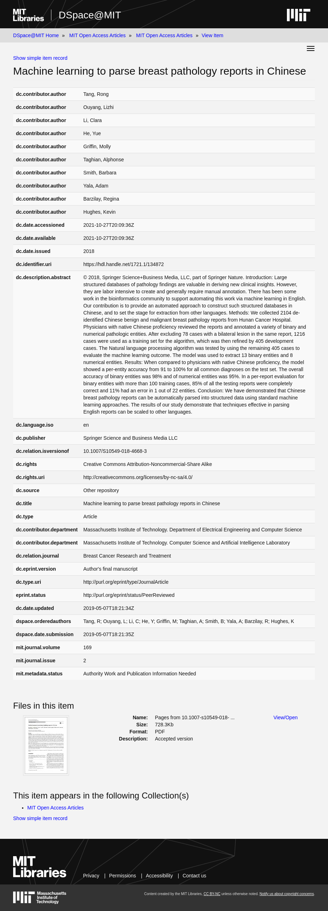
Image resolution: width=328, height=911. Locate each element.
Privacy (91, 875)
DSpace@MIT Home (36, 35)
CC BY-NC (212, 894)
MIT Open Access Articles (97, 35)
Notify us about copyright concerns (287, 894)
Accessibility (159, 875)
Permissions (122, 875)
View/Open (285, 717)
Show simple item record (40, 58)
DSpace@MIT (89, 15)
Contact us (194, 875)
